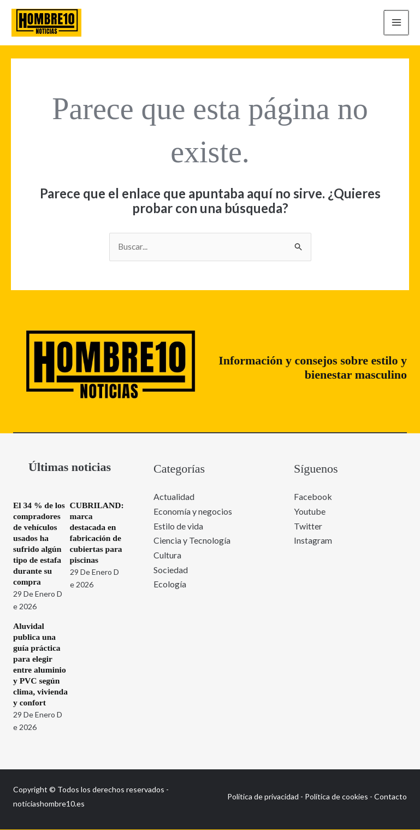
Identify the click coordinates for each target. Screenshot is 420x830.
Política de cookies (336, 797)
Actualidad (173, 497)
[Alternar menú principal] (395, 23)
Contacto (390, 797)
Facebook (313, 497)
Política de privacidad (263, 797)
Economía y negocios (192, 512)
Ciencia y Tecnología (191, 540)
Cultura (167, 555)
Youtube (310, 512)
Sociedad (170, 569)
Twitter (308, 526)
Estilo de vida (178, 526)
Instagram (313, 540)
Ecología (169, 584)
